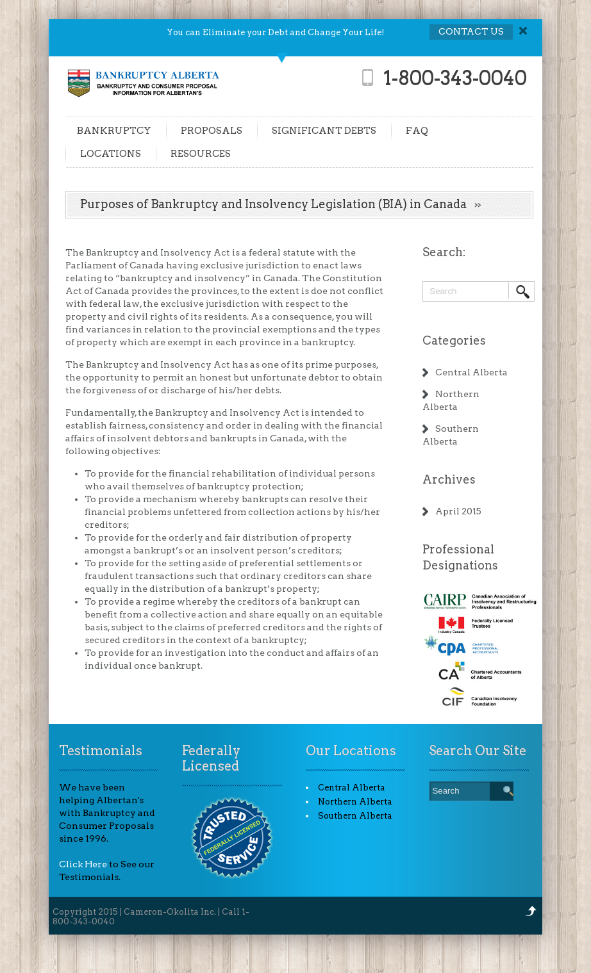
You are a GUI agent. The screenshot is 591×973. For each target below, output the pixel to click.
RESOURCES (201, 153)
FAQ (417, 130)
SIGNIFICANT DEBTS (324, 130)
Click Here (83, 864)
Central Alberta (471, 372)
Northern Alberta (355, 801)
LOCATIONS (110, 153)
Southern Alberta (355, 816)
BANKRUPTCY (114, 130)
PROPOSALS (211, 130)
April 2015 (458, 511)
